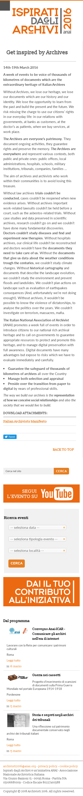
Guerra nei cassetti (46, 675)
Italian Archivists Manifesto (25, 421)
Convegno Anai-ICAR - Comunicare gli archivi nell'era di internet (49, 634)
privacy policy (47, 766)
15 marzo (15, 706)
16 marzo (16, 666)
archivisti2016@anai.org (19, 766)
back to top (63, 450)
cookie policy (68, 766)
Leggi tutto (13, 660)
